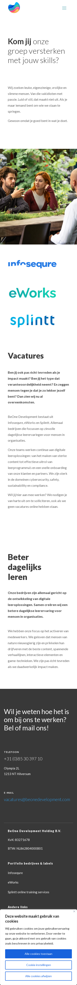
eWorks (13, 882)
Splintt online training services (28, 892)
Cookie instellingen (38, 965)
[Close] (74, 911)
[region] (38, 947)
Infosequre (15, 873)
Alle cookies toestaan (38, 953)
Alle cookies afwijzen (38, 976)
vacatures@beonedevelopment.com (37, 799)
